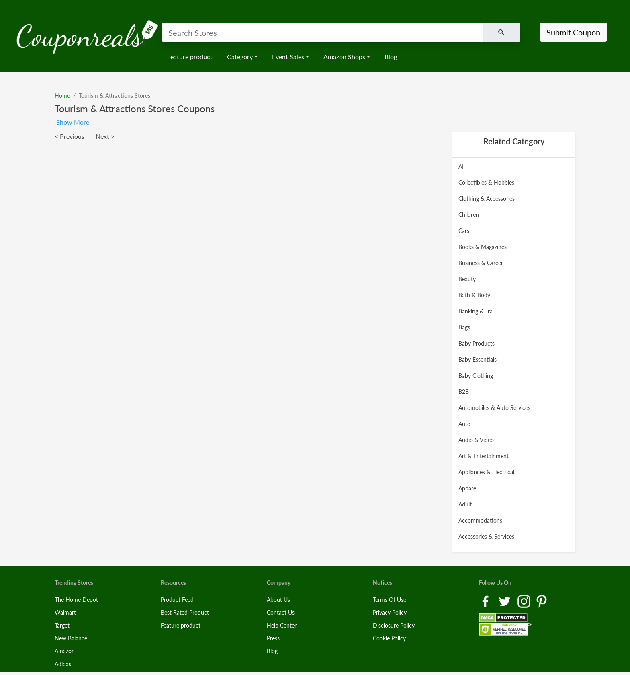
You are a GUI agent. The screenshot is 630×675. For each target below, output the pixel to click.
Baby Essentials (477, 359)
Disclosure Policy (394, 625)
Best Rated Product (185, 612)
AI (461, 166)
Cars (463, 230)
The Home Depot (76, 599)
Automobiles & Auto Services (494, 407)
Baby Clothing (475, 375)
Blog (391, 56)
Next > (105, 136)
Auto (464, 423)
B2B (463, 391)
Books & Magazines (482, 246)
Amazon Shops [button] (344, 56)
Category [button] (240, 56)
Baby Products (476, 343)
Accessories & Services (486, 536)
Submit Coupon (573, 32)
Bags (464, 327)
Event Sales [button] (288, 56)
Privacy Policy (390, 612)
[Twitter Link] (505, 600)
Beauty (467, 279)
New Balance (71, 638)
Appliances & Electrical (486, 472)
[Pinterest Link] (541, 600)
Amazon (65, 651)
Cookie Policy (389, 638)
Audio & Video (476, 439)
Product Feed (177, 599)
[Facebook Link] (486, 600)
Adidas (63, 664)
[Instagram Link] (525, 600)
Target (62, 625)
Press (273, 638)
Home (62, 95)
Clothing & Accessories (486, 198)
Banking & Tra (475, 311)
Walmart (65, 612)
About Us (278, 599)
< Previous (69, 136)
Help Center (282, 625)
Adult (465, 504)
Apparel (467, 488)
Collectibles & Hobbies (486, 182)
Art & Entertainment (483, 456)
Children (468, 214)
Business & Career (480, 262)
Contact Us (281, 612)
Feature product (190, 56)
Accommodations (480, 520)
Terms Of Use (389, 599)
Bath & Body (474, 295)
